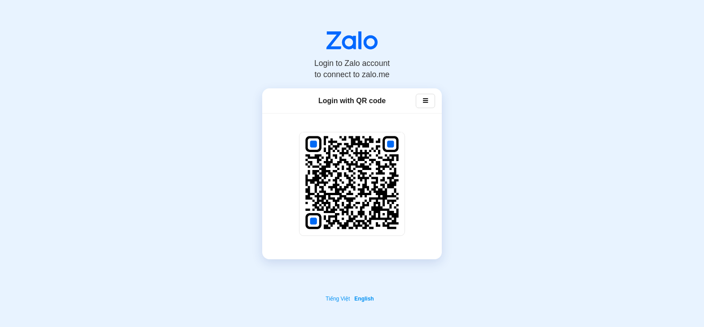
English (364, 299)
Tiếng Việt (338, 299)
